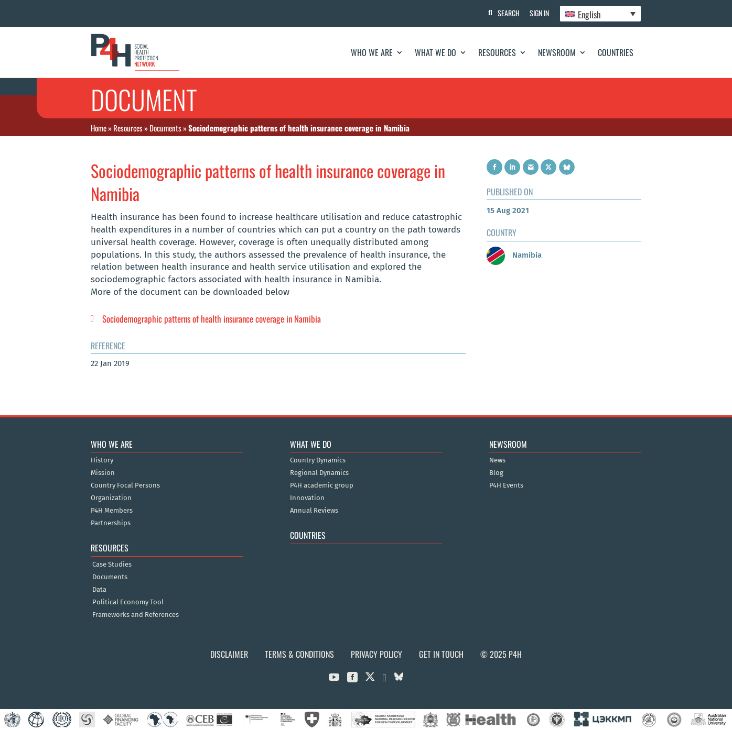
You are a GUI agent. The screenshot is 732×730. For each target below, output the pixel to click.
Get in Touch (441, 654)
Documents (165, 128)
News (497, 460)
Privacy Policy (376, 654)
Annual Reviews (314, 510)
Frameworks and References (135, 614)
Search (508, 12)
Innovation (307, 498)
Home (98, 128)
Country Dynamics (318, 460)
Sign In (539, 12)
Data (99, 589)
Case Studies (112, 564)
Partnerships (111, 523)
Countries (615, 52)
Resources (497, 52)
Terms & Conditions (299, 654)
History (102, 460)
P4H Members (112, 510)
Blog (496, 473)
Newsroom (557, 52)
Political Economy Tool (128, 602)
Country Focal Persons (125, 485)
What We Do (435, 52)
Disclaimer (229, 654)
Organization (111, 498)
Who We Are (372, 52)
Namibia (514, 255)
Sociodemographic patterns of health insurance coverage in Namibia (211, 318)
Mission (103, 473)
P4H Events (506, 485)
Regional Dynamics (319, 473)
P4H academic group (321, 485)
